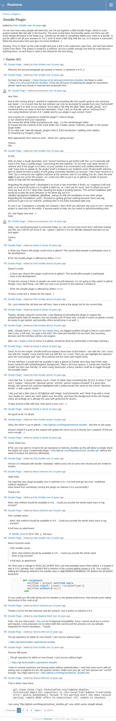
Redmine (48, 719)
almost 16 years (49, 245)
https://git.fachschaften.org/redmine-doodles (32, 642)
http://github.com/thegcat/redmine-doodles (65, 424)
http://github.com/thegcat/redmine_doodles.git (75, 450)
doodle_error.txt (20, 534)
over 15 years (53, 458)
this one (41, 621)
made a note (26, 341)
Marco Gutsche (40, 471)
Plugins (15, 14)
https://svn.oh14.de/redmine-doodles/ (29, 82)
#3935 (57, 258)
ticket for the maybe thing (46, 330)
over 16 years (34, 25)
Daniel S (37, 245)
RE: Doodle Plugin (13, 64)
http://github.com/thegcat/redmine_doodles (63, 672)
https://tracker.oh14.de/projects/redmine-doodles (58, 80)
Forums (6, 14)
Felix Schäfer (20, 25)
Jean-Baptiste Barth (42, 616)
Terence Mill (39, 632)
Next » (38, 710)
